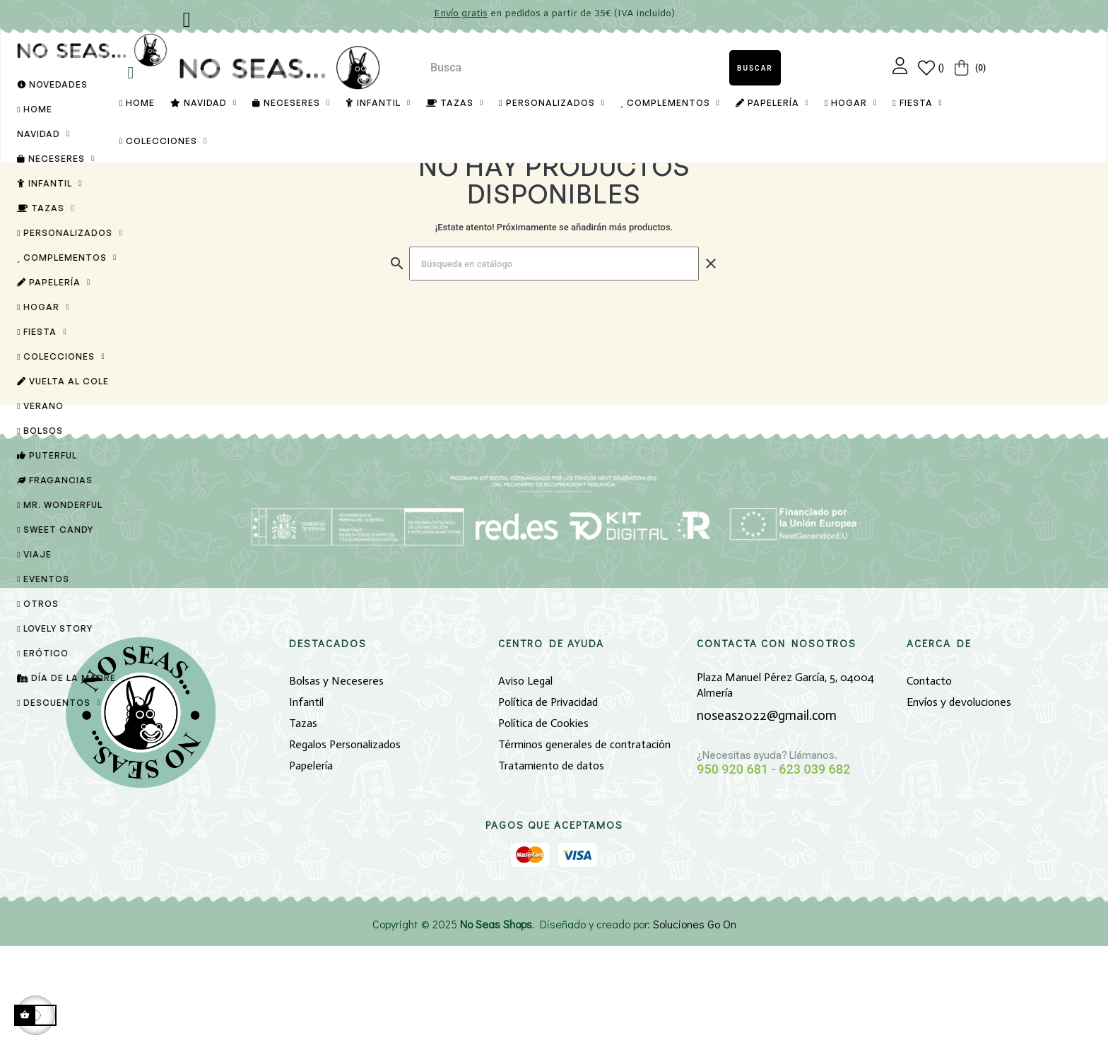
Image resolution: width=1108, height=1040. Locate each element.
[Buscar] (554, 357)
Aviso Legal (525, 774)
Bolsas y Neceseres (336, 774)
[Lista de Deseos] (931, 68)
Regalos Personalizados (345, 838)
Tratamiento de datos (551, 859)
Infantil (306, 796)
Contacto (929, 774)
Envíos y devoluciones (959, 796)
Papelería (311, 859)
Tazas (303, 817)
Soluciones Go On (694, 1017)
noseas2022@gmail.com (767, 809)
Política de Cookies (543, 817)
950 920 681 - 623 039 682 (773, 863)
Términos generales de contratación (584, 838)
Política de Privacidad (548, 796)
